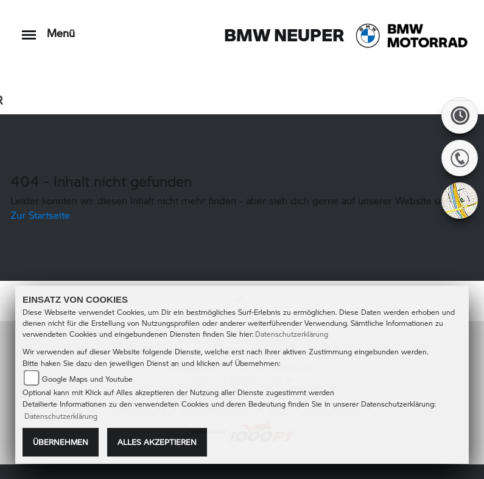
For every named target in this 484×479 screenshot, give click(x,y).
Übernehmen (60, 442)
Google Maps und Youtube (87, 379)
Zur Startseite (40, 215)
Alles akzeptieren (157, 442)
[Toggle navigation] (29, 29)
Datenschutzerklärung (291, 334)
